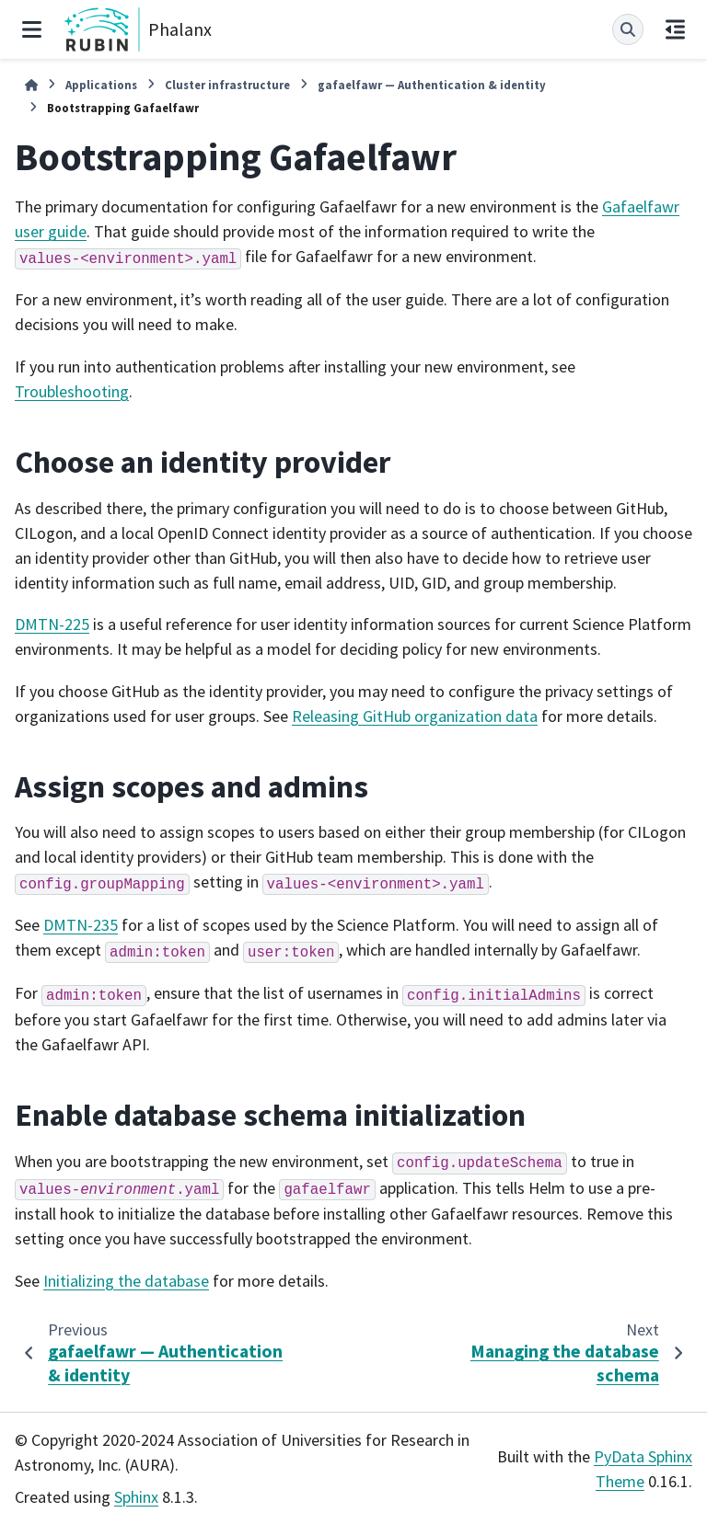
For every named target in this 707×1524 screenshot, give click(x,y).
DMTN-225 (52, 624)
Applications (101, 84)
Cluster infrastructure (227, 84)
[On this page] (675, 29)
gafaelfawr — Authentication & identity (432, 84)
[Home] (31, 85)
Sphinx (136, 1496)
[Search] (627, 29)
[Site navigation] (32, 29)
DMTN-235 (80, 924)
